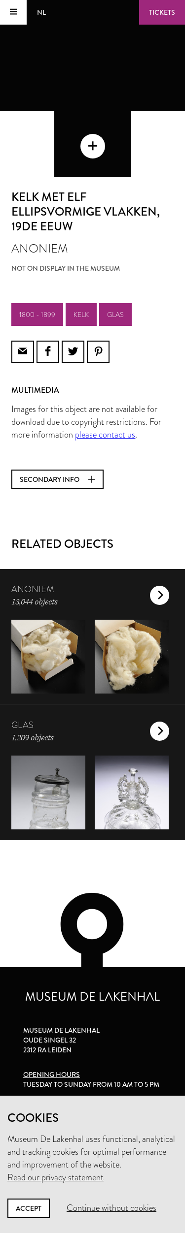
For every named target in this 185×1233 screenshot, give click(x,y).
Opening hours (51, 1074)
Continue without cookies (111, 1207)
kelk (81, 314)
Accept (28, 1208)
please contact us (105, 434)
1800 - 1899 (37, 314)
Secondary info (57, 479)
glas (115, 314)
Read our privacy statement (55, 1177)
